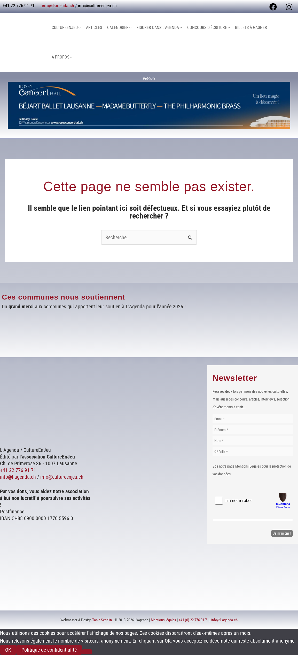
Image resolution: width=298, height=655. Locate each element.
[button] (79, 27)
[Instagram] (289, 7)
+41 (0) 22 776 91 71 (194, 620)
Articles (94, 27)
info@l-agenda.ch (58, 5)
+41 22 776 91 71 (18, 470)
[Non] (87, 651)
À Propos (62, 57)
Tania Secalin (102, 620)
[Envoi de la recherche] (190, 237)
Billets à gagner (251, 27)
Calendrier (119, 27)
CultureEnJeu (66, 27)
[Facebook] (273, 7)
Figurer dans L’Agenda (159, 27)
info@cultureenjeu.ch (97, 5)
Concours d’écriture (208, 27)
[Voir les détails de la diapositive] (149, 105)
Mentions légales (163, 620)
